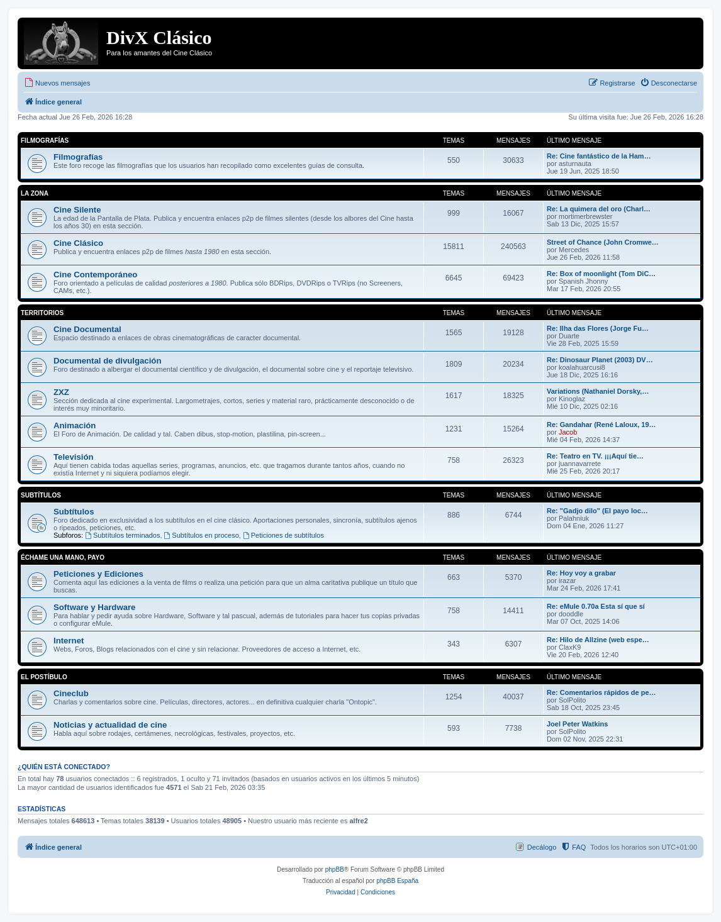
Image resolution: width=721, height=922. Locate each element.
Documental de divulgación (107, 360)
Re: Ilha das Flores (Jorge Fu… (598, 328)
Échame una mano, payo (62, 557)
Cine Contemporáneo (95, 274)
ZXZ (61, 392)
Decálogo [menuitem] (541, 847)
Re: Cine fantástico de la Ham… (599, 156)
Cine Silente (77, 209)
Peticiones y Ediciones (98, 574)
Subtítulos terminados (122, 535)
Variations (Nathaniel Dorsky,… (598, 391)
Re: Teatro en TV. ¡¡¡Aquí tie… (595, 456)
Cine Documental (87, 329)
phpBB (334, 869)
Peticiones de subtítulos (283, 535)
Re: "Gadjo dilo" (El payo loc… (597, 510)
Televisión (73, 457)
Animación (74, 425)
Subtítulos (41, 495)
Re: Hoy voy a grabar (581, 573)
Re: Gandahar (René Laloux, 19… (601, 424)
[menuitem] (57, 83)
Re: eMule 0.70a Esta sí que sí (596, 606)
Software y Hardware (94, 607)
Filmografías (45, 140)
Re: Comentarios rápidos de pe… (601, 692)
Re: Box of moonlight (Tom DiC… (601, 273)
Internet (68, 640)
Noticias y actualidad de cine (110, 725)
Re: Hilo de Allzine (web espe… (598, 639)
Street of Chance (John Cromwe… (603, 242)
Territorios (42, 312)
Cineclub (71, 693)
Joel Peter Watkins (577, 724)
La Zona (34, 193)
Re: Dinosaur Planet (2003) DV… (600, 360)
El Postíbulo (44, 677)
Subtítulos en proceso (201, 535)
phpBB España (397, 880)
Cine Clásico (78, 243)
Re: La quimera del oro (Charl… (599, 209)
